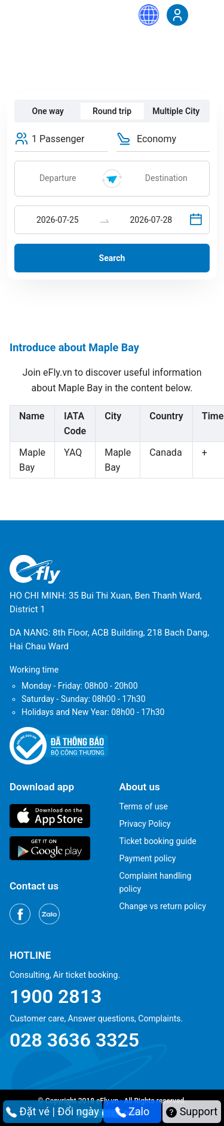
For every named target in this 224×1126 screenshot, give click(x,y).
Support (191, 1111)
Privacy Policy (145, 824)
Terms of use (143, 806)
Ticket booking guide (158, 841)
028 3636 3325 (74, 1040)
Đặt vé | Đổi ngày (52, 1111)
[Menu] (203, 14)
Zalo (132, 1111)
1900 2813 (56, 996)
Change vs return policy (162, 906)
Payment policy (147, 858)
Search (112, 258)
